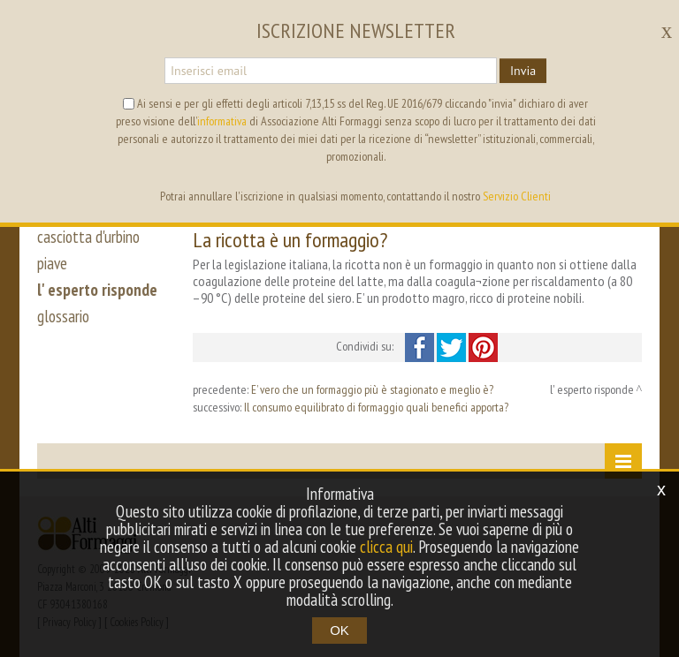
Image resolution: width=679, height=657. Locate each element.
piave (52, 263)
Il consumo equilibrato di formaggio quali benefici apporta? (376, 407)
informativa (222, 121)
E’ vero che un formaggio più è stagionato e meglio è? (372, 389)
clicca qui (386, 546)
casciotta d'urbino (88, 236)
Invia (523, 71)
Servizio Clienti (517, 196)
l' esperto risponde (97, 289)
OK (339, 630)
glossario (63, 316)
